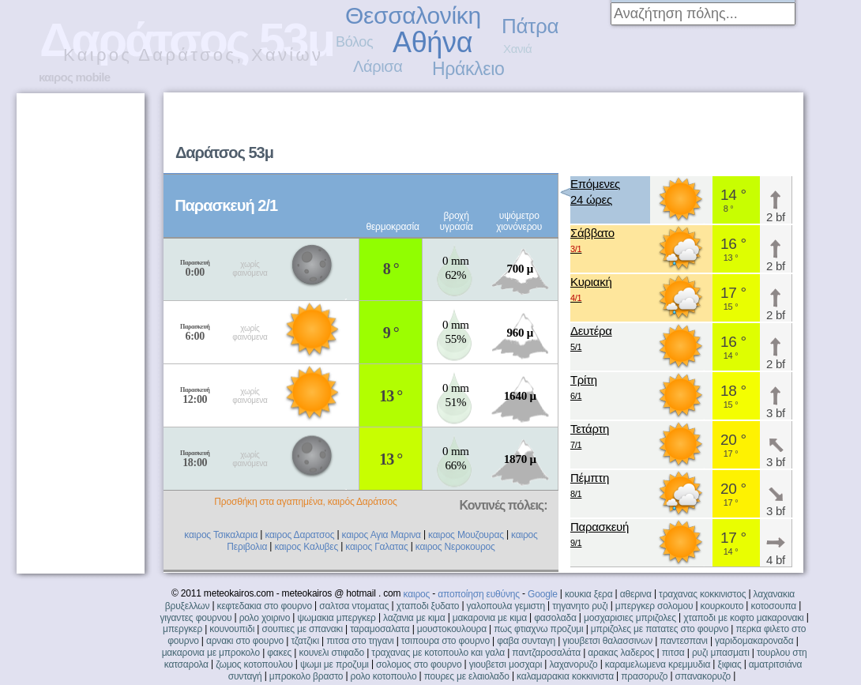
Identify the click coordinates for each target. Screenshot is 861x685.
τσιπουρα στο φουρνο (445, 640)
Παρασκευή (599, 535)
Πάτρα (530, 26)
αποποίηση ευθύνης (479, 594)
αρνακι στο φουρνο (245, 640)
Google (543, 594)
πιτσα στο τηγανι (359, 640)
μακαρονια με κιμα (490, 617)
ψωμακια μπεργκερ (336, 617)
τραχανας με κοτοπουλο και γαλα (438, 652)
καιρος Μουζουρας (466, 534)
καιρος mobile (74, 77)
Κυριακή (591, 290)
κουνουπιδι (231, 628)
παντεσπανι (683, 640)
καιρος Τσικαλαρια (221, 534)
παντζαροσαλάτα (546, 652)
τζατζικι (305, 640)
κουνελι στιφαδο (331, 652)
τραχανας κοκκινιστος (702, 594)
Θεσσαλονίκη (413, 15)
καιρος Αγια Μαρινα (381, 534)
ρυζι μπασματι (721, 652)
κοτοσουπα (773, 606)
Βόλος (354, 42)
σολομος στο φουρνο (418, 664)
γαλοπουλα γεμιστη (506, 606)
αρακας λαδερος (621, 652)
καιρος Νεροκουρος (455, 546)
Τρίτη (583, 388)
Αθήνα (432, 42)
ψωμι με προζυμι (334, 664)
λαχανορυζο (573, 664)
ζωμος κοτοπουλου (254, 664)
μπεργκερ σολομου (654, 606)
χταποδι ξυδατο (428, 606)
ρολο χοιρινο (264, 617)
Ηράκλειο (468, 68)
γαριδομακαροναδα (754, 640)
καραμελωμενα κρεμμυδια (657, 664)
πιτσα (673, 652)
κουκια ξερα (589, 594)
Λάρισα (378, 66)
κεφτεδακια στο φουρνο (264, 606)
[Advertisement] (513, 186)
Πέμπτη (589, 486)
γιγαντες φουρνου (195, 617)
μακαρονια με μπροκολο (211, 652)
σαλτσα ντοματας (354, 606)
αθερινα (636, 594)
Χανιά (517, 48)
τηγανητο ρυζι (579, 606)
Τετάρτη (589, 437)
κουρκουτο (722, 606)
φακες (279, 652)
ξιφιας (729, 664)
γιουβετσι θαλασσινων (607, 640)
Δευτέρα (591, 339)
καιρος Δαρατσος (299, 534)
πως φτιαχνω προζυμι (538, 628)
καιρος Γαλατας (376, 546)
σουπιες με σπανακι (301, 628)
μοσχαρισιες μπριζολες (630, 617)
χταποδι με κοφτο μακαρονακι (743, 617)
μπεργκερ (182, 628)
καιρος (416, 594)
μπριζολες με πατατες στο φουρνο (659, 628)
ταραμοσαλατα (379, 628)
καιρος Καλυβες (306, 546)
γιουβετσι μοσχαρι (505, 664)
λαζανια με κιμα (414, 617)
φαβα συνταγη (526, 640)
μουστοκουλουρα (452, 628)
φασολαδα (555, 617)
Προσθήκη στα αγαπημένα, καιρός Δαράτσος (305, 501)
